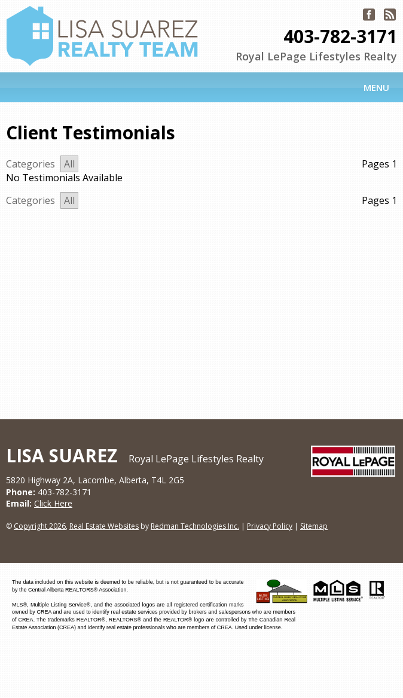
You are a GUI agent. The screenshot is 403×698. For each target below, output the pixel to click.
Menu (376, 87)
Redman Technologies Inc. (195, 526)
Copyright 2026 (40, 526)
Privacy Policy (269, 526)
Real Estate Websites (104, 526)
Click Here (53, 503)
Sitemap (314, 526)
